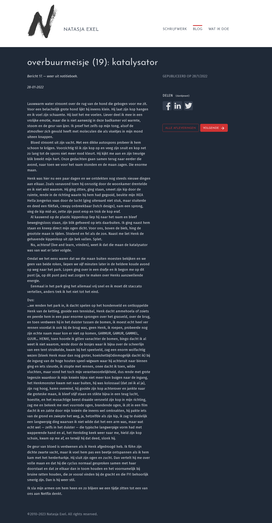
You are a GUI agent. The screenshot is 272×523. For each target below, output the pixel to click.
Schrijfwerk (175, 29)
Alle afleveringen (180, 128)
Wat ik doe (218, 29)
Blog (197, 29)
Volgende (214, 128)
